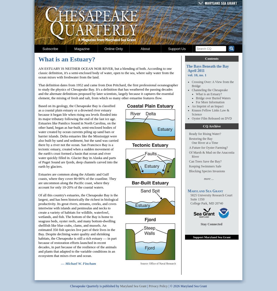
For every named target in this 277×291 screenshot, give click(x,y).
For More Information (210, 102)
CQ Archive (212, 126)
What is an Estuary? (209, 94)
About (145, 49)
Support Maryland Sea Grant (211, 237)
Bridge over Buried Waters (213, 98)
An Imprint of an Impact (207, 106)
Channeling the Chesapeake (210, 90)
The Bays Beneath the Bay (207, 66)
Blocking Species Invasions (207, 171)
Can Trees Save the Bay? (205, 161)
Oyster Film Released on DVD (212, 118)
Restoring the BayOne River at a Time (203, 141)
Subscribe (50, 49)
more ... (209, 179)
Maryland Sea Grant (221, 3)
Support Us (177, 49)
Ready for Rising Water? (205, 134)
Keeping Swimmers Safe (205, 166)
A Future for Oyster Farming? (208, 148)
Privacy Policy (158, 286)
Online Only (113, 49)
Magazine (82, 49)
